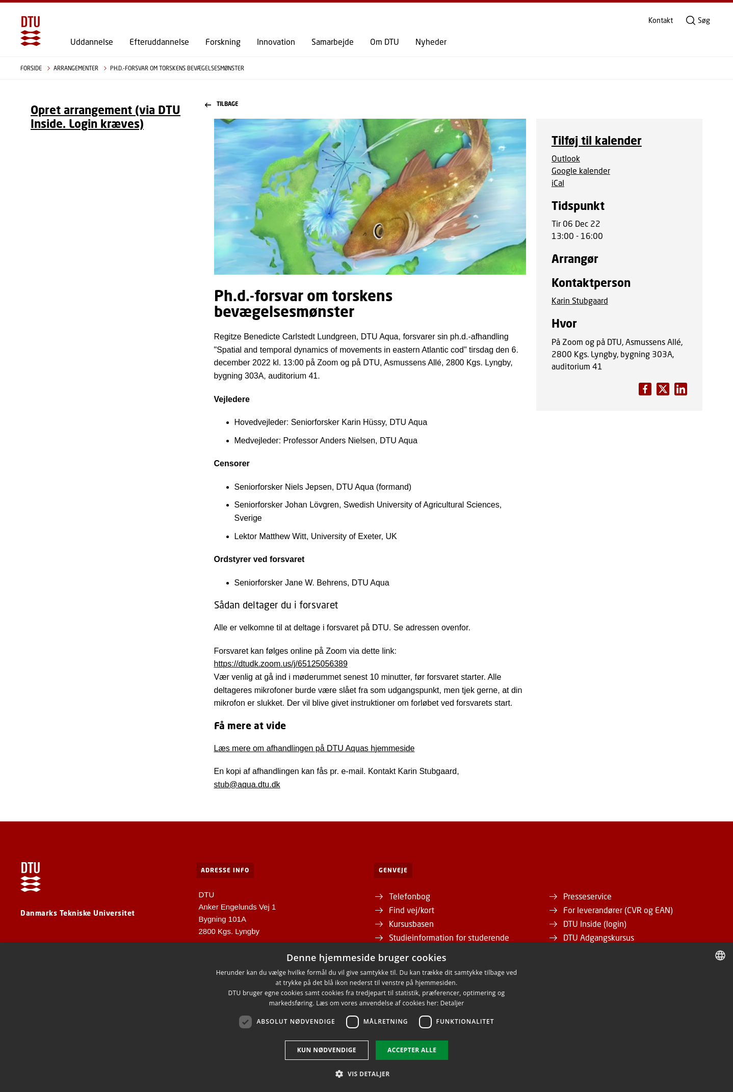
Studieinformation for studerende (449, 937)
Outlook (566, 158)
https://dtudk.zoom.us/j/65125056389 (281, 663)
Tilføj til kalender (597, 140)
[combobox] (720, 955)
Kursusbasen (411, 923)
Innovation (276, 42)
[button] (366, 1074)
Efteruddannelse (159, 42)
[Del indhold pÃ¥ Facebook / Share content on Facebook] (645, 389)
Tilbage (221, 104)
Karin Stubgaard (580, 300)
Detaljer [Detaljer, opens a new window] (452, 1003)
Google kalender (581, 170)
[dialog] (366, 1017)
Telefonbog (409, 896)
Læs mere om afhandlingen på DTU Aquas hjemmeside (314, 748)
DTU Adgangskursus (598, 937)
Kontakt (660, 20)
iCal (558, 183)
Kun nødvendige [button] (326, 1050)
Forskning (223, 42)
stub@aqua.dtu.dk (247, 784)
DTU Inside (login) (594, 923)
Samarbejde (332, 42)
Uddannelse (91, 42)
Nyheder (431, 42)
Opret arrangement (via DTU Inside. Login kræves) (105, 116)
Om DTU (384, 42)
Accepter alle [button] (411, 1050)
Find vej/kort (411, 910)
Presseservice (587, 896)
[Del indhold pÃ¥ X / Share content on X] (680, 389)
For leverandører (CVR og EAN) (618, 910)
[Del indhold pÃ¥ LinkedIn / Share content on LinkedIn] (663, 389)
